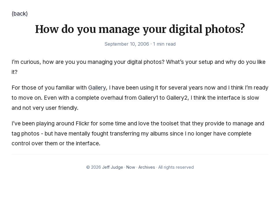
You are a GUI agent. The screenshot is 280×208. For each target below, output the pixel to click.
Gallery (97, 87)
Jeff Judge (112, 167)
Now (130, 167)
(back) (20, 13)
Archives (146, 167)
